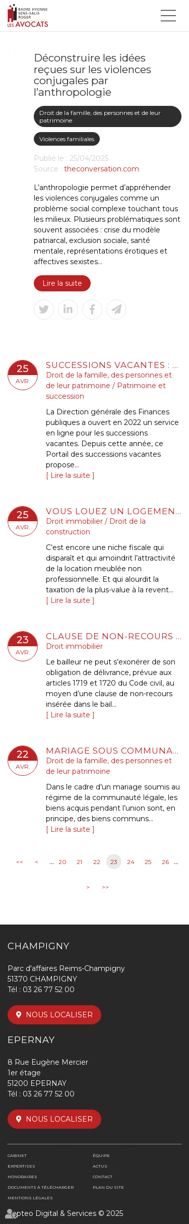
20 (62, 862)
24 (131, 862)
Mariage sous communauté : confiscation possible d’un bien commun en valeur (113, 751)
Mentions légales (30, 1197)
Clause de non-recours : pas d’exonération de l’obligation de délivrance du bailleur (113, 636)
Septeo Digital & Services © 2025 (65, 1213)
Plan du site (108, 1187)
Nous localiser (59, 1014)
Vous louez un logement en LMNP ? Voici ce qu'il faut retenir (113, 511)
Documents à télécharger (41, 1187)
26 (165, 862)
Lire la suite (62, 283)
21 (79, 862)
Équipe (101, 1155)
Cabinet (17, 1155)
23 (113, 862)
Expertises (21, 1166)
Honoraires (22, 1176)
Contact (102, 1176)
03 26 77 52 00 (49, 989)
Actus (100, 1166)
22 (96, 862)
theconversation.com (101, 168)
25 (148, 862)
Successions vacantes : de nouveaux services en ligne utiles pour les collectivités (113, 365)
